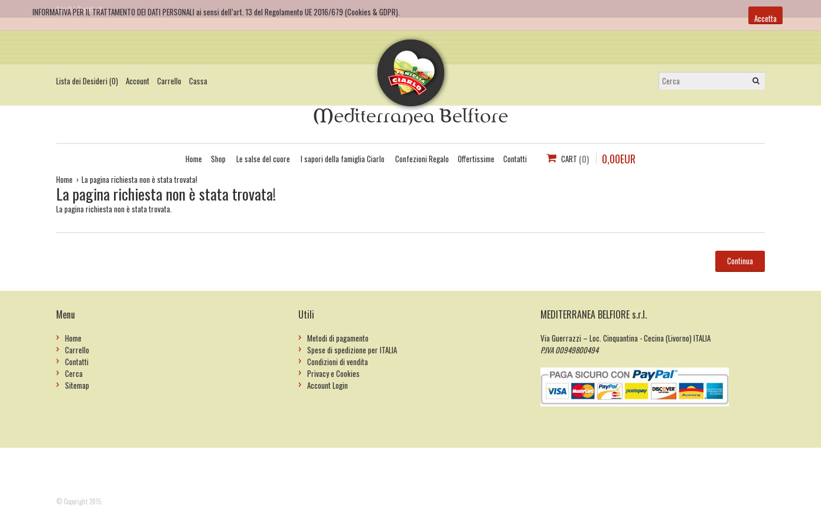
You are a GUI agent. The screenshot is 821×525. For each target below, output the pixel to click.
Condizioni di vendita (337, 362)
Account (137, 81)
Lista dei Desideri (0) (87, 81)
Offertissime (476, 159)
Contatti (515, 159)
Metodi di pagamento (338, 338)
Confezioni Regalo (422, 159)
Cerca (74, 373)
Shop (218, 159)
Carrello (169, 81)
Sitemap (77, 385)
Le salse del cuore (263, 159)
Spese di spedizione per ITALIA (352, 350)
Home (193, 159)
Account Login (327, 385)
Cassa (198, 81)
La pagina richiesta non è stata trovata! (139, 179)
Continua (740, 261)
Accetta (765, 18)
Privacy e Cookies (333, 373)
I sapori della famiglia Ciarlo (343, 159)
